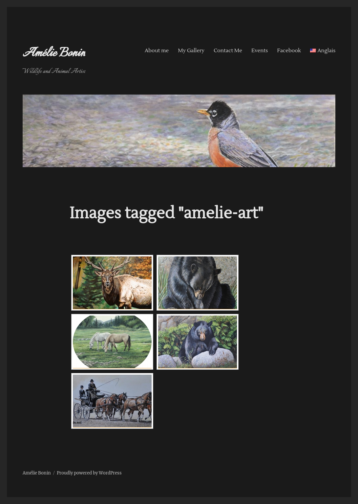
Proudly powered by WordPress (89, 473)
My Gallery (191, 50)
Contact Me (228, 50)
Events (259, 50)
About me (157, 50)
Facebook (289, 50)
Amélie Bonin (54, 53)
